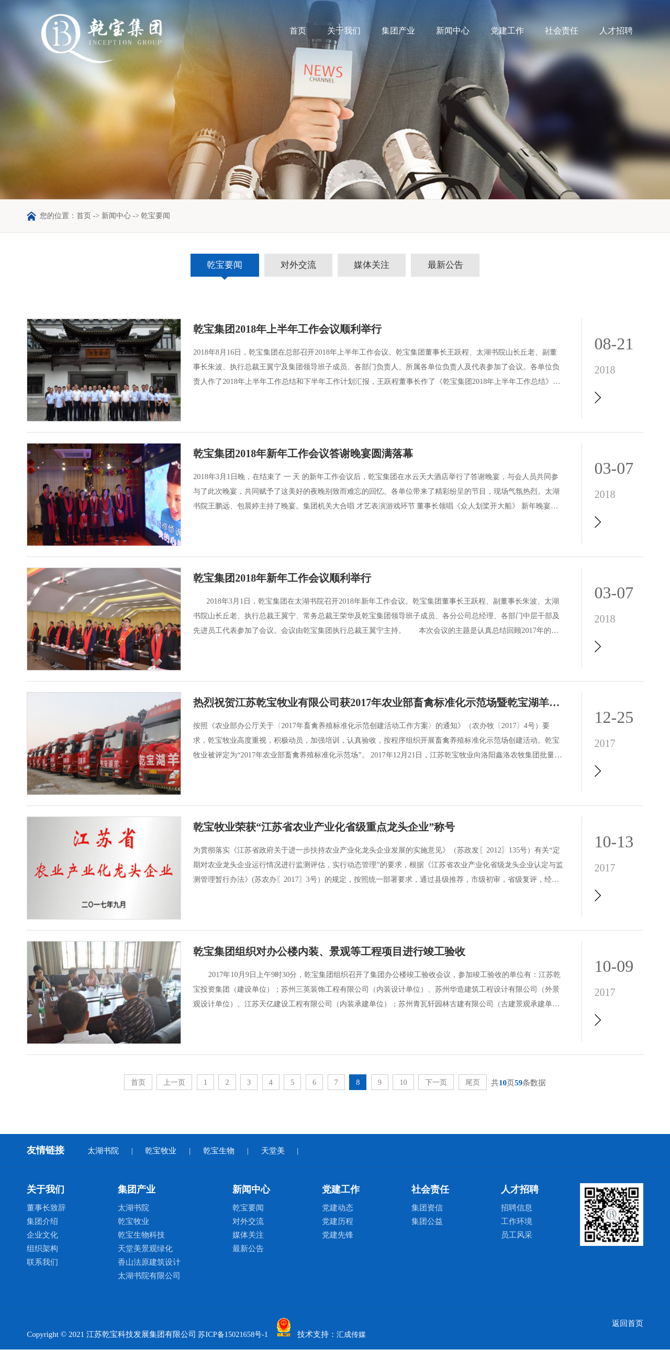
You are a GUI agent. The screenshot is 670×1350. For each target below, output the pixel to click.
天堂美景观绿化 (145, 1249)
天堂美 (273, 1151)
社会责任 (561, 30)
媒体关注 (376, 265)
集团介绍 (42, 1222)
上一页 (168, 1083)
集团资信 (427, 1208)
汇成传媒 (356, 1335)
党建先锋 (337, 1235)
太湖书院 (103, 1151)
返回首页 (627, 1324)
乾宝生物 (218, 1151)
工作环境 (516, 1222)
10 (407, 1083)
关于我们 (344, 30)
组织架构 (42, 1249)
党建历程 (337, 1222)
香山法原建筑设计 (149, 1262)
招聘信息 (516, 1208)
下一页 (442, 1083)
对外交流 (293, 265)
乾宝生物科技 (141, 1235)
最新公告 (459, 265)
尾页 (480, 1083)
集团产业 (398, 30)
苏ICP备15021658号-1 (235, 1335)
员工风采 (516, 1235)
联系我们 (42, 1262)
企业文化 (42, 1235)
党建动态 (337, 1208)
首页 (297, 30)
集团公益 (427, 1222)
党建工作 (507, 30)
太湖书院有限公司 (149, 1276)
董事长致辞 (46, 1208)
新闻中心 (453, 30)
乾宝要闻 (211, 265)
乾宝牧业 (160, 1151)
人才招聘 (616, 30)
